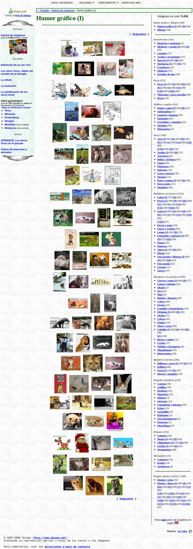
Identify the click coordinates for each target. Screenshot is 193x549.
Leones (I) (162, 232)
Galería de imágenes (13, 35)
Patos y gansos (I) (166, 180)
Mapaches (162, 394)
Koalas (161, 462)
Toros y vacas (164, 325)
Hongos (9, 121)
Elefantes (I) (163, 311)
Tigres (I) (162, 249)
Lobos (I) (162, 197)
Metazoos (10, 128)
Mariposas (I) (164, 63)
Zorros (161, 270)
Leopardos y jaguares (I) (170, 235)
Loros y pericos (165, 173)
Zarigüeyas (163, 466)
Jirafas (161, 315)
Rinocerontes (164, 353)
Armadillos (163, 411)
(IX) (171, 148)
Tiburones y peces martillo (171, 94)
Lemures (162, 435)
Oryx (160, 291)
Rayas (160, 98)
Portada (44, 10)
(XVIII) (186, 503)
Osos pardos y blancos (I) (170, 256)
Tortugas (162, 125)
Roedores (162, 390)
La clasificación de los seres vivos (14, 93)
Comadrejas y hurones (169, 404)
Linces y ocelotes (166, 228)
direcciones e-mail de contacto (67, 546)
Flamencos (163, 166)
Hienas (161, 253)
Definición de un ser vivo (16, 64)
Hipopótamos (164, 350)
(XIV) (172, 500)
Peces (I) (161, 84)
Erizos (160, 408)
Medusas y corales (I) (168, 46)
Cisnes (160, 162)
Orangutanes (164, 449)
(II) (187, 46)
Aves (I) (161, 138)
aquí (164, 519)
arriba (182, 531)
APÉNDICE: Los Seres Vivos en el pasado (14, 142)
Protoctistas (12, 117)
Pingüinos (162, 187)
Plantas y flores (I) (167, 483)
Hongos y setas (165, 479)
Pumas (161, 242)
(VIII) (171, 91)
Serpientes (163, 118)
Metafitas (10, 124)
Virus (8, 110)
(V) (169, 214)
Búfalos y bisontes (167, 298)
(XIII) (160, 500)
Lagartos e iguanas (167, 115)
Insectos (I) (163, 60)
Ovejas (161, 305)
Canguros (162, 459)
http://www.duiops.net (50, 537)
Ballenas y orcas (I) (167, 363)
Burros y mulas (165, 339)
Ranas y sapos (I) (166, 108)
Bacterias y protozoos (168, 43)
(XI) (168, 496)
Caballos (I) (163, 329)
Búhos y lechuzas (166, 159)
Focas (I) (162, 370)
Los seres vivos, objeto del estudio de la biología (17, 72)
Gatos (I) (162, 211)
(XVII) (173, 503)
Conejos (161, 383)
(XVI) (160, 503)
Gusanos (162, 53)
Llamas (161, 322)
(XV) (183, 500)
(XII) (179, 496)
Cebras (161, 318)
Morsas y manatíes (167, 373)
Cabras (161, 301)
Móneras (10, 114)
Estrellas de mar (166, 74)
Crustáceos (163, 67)
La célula (6, 79)
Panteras (162, 246)
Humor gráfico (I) (167, 26)
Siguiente (139, 34)
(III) (168, 239)
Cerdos (161, 343)
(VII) (160, 91)
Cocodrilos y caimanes (169, 122)
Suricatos (162, 401)
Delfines (161, 366)
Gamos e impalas (166, 284)
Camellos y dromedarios (170, 308)
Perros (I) (162, 200)
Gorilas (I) (163, 446)
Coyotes (161, 267)
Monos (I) (162, 439)
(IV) (159, 214)
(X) (159, 496)
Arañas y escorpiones (168, 56)
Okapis (161, 287)
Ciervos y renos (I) (167, 280)
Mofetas (161, 397)
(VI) (178, 142)
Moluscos (162, 70)
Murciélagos (163, 425)
